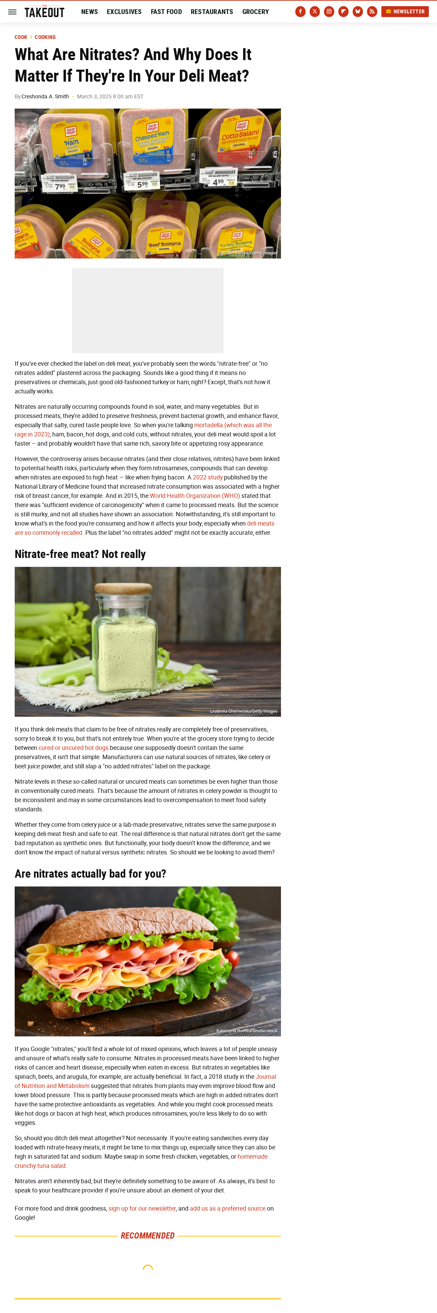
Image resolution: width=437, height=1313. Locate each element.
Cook (21, 37)
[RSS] (372, 11)
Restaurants (212, 12)
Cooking (45, 37)
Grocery (255, 12)
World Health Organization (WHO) (195, 496)
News (89, 12)
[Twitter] (315, 11)
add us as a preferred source (228, 1208)
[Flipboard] (343, 11)
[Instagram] (329, 11)
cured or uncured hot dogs (74, 748)
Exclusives (124, 12)
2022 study (207, 477)
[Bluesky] (358, 11)
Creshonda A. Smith (45, 96)
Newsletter (405, 11)
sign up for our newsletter (142, 1208)
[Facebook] (300, 11)
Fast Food (166, 12)
